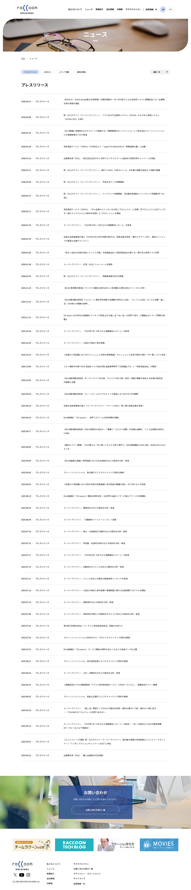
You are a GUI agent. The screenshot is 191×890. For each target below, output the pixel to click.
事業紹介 (99, 9)
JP (163, 9)
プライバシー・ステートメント (87, 874)
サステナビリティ (133, 9)
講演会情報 (81, 72)
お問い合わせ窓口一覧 (95, 810)
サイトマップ (79, 878)
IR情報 (120, 9)
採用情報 (149, 9)
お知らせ (47, 72)
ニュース (89, 9)
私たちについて (75, 9)
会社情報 (110, 9)
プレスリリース (30, 72)
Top (23, 58)
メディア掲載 (64, 72)
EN (170, 9)
